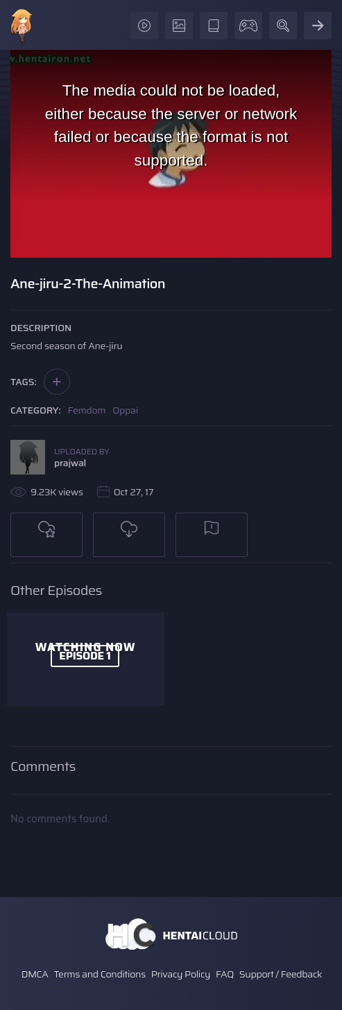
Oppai (125, 410)
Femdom (87, 410)
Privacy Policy (181, 974)
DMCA (35, 974)
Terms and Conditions (99, 974)
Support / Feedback (280, 974)
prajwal (70, 462)
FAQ (225, 974)
